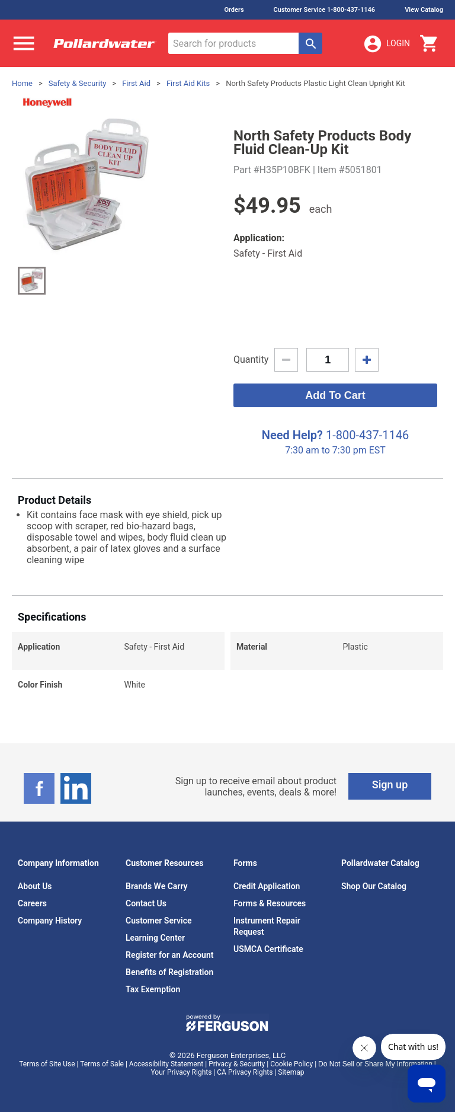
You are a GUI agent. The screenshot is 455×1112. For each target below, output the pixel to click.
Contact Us (146, 903)
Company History (50, 920)
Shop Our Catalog (373, 886)
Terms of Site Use (47, 1064)
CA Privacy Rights (245, 1072)
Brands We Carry (157, 886)
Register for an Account (169, 955)
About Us (35, 886)
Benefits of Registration (169, 972)
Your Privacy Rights (181, 1072)
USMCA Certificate (268, 949)
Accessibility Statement (166, 1064)
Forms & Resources (269, 903)
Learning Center (155, 937)
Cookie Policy (291, 1064)
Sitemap (291, 1072)
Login (386, 44)
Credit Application (266, 886)
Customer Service (159, 920)
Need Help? (292, 435)
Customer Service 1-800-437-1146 (325, 10)
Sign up (390, 784)
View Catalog (424, 10)
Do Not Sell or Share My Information (375, 1064)
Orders (233, 10)
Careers (32, 903)
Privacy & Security (237, 1064)
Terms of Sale (102, 1064)
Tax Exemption (153, 989)
